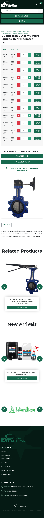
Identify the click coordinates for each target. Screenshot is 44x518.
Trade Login (6, 510)
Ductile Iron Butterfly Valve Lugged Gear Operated (16, 33)
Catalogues (6, 466)
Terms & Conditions (28, 510)
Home (2, 31)
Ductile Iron (26, 31)
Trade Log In (22, 16)
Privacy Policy (16, 510)
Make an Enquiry (22, 162)
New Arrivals (6, 459)
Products (8, 31)
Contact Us (6, 474)
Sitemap (39, 510)
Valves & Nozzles (17, 31)
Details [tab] (6, 225)
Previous (4, 287)
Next (40, 287)
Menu (22, 21)
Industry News (7, 470)
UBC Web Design (24, 506)
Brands (4, 463)
